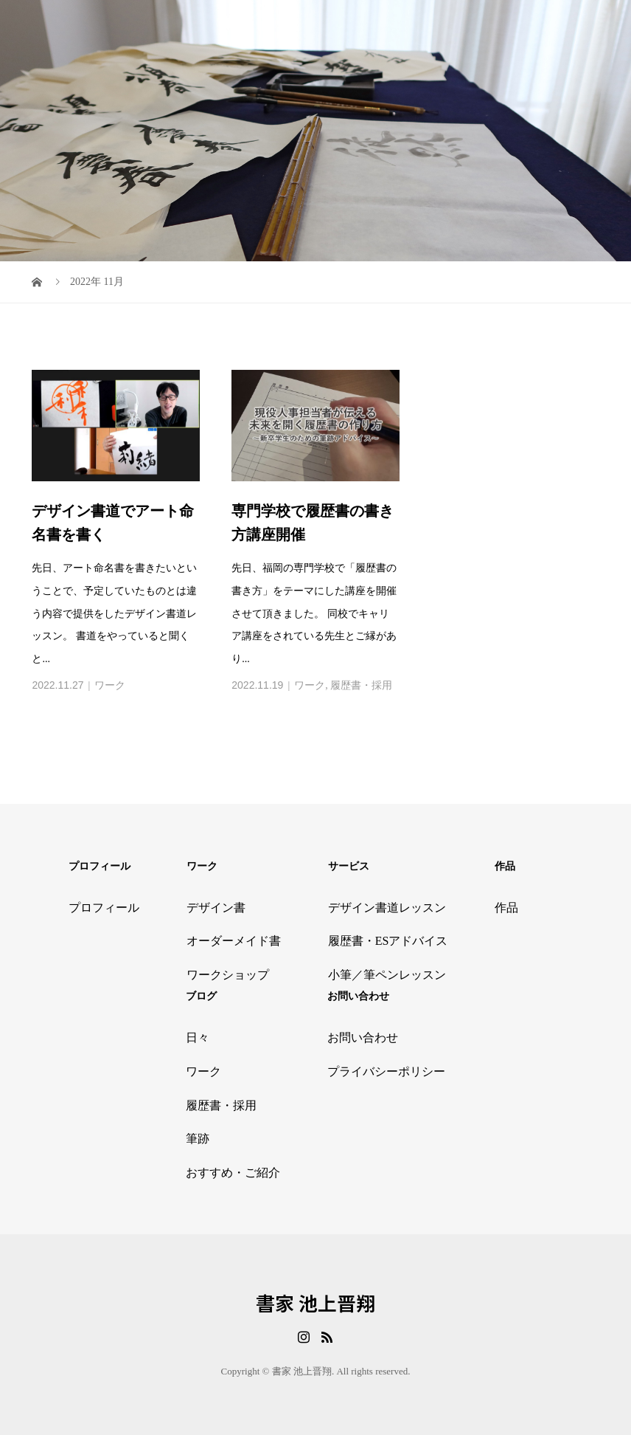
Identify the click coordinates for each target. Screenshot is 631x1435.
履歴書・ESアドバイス (388, 941)
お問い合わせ (362, 1037)
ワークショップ (227, 974)
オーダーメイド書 (233, 941)
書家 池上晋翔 (315, 1302)
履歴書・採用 (361, 685)
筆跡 (197, 1138)
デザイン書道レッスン (387, 907)
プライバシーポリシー (386, 1071)
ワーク (109, 685)
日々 (197, 1037)
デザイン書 (215, 907)
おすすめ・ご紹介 (233, 1172)
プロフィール (104, 907)
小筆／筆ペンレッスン (387, 974)
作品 (506, 907)
